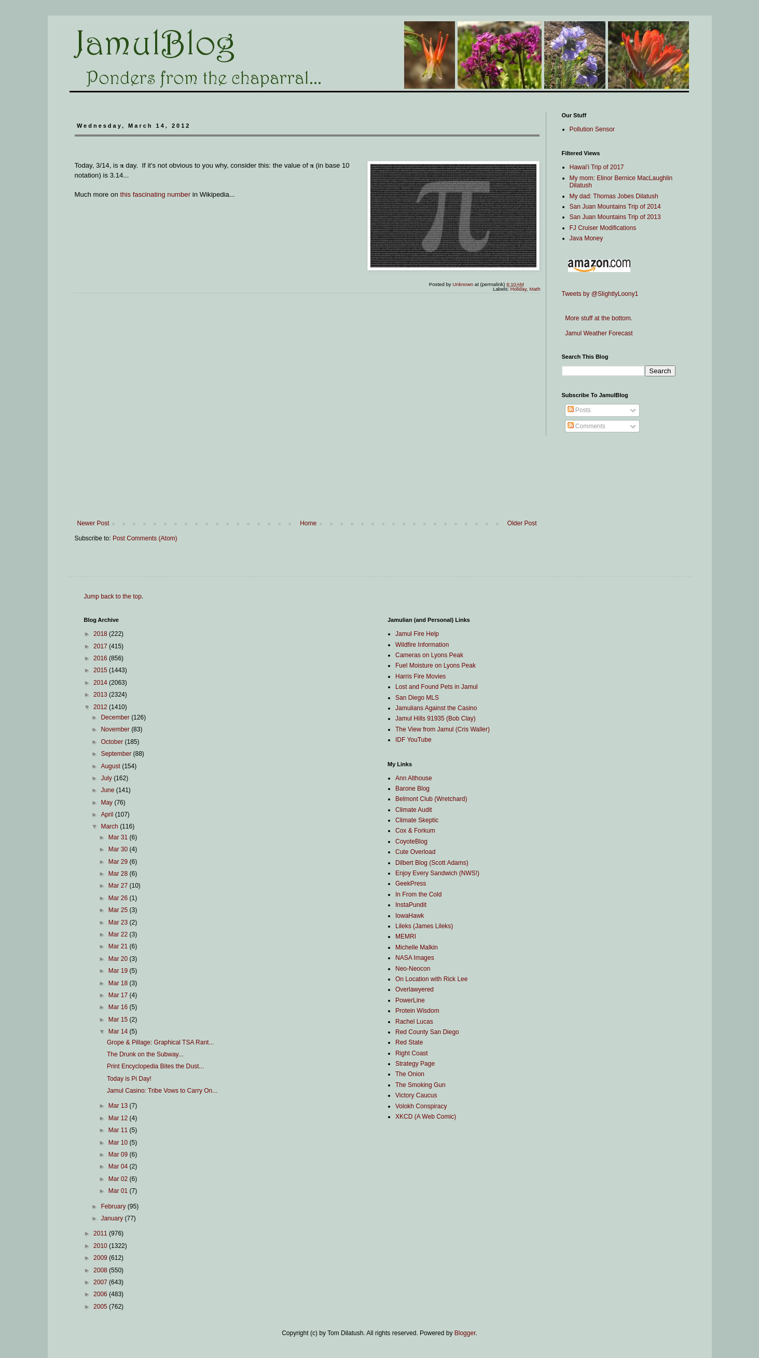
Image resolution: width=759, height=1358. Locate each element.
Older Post (522, 523)
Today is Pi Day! (129, 1078)
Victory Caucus (416, 1095)
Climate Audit (413, 809)
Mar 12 (119, 1118)
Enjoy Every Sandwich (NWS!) (437, 873)
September (117, 753)
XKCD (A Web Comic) (425, 1116)
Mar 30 (119, 849)
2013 (101, 694)
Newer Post (93, 523)
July (107, 778)
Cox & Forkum (415, 830)
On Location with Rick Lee (431, 979)
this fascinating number (155, 194)
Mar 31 (119, 837)
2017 (101, 646)
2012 (101, 707)
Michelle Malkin (416, 947)
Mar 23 (119, 922)
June (108, 790)
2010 (101, 1246)
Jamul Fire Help (417, 633)
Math (534, 289)
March (110, 826)
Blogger (465, 1333)
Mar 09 (119, 1154)
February (114, 1206)
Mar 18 (119, 983)
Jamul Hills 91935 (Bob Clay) (435, 718)
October (113, 741)
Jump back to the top (113, 596)
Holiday (518, 289)
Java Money (586, 238)
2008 (101, 1270)
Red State (409, 1042)
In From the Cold (418, 894)
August (111, 766)
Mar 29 (119, 861)
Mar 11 (119, 1130)
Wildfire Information (422, 644)
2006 (101, 1294)
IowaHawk (409, 915)
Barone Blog (412, 788)
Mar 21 (119, 946)
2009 (101, 1257)
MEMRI (405, 936)
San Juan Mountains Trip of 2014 (615, 206)
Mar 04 (119, 1166)
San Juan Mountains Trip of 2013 (615, 217)
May (107, 802)
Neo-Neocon (412, 968)
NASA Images (414, 957)
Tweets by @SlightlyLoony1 (600, 293)
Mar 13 (119, 1105)
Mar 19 (119, 970)
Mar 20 (119, 958)
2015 (101, 670)
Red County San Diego (427, 1032)
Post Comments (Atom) (145, 538)
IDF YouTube (413, 739)
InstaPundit (410, 904)
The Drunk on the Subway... (145, 1054)
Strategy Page (415, 1063)
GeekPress (410, 883)
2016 (101, 658)
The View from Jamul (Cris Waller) (442, 729)
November (116, 729)
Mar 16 (119, 1007)
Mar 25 (119, 910)
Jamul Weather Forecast (597, 333)
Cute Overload (415, 851)
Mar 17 (119, 995)
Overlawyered (414, 989)
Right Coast (411, 1053)
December (116, 717)
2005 (101, 1306)
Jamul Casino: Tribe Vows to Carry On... (162, 1090)
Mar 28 (119, 873)
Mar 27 (119, 885)
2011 (101, 1233)
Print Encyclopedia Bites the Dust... (155, 1066)
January (113, 1218)
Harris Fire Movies (420, 676)
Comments (586, 426)
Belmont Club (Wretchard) (431, 799)
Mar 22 (119, 934)
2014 (101, 682)
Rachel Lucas (414, 1021)
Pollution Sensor (592, 129)
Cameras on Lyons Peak (429, 655)
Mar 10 (119, 1142)
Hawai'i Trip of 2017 (597, 167)
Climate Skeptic (416, 820)
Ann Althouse (413, 778)
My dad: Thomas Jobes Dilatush (614, 196)
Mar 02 (119, 1179)
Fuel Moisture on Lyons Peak (435, 665)
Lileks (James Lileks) (424, 926)
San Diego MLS (417, 697)
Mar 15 (119, 1019)
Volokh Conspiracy (421, 1106)
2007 (101, 1282)
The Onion (409, 1074)
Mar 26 (119, 898)
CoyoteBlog (411, 841)
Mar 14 (119, 1031)
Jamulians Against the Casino (436, 708)
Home (308, 523)
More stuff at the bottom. (597, 318)
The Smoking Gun (420, 1085)
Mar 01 (119, 1190)
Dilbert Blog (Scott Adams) (431, 862)
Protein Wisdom (417, 1010)
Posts (579, 410)
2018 (101, 633)
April (108, 814)
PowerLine (410, 1000)
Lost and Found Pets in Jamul (436, 686)
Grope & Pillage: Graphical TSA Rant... (160, 1042)
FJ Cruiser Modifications (603, 228)
